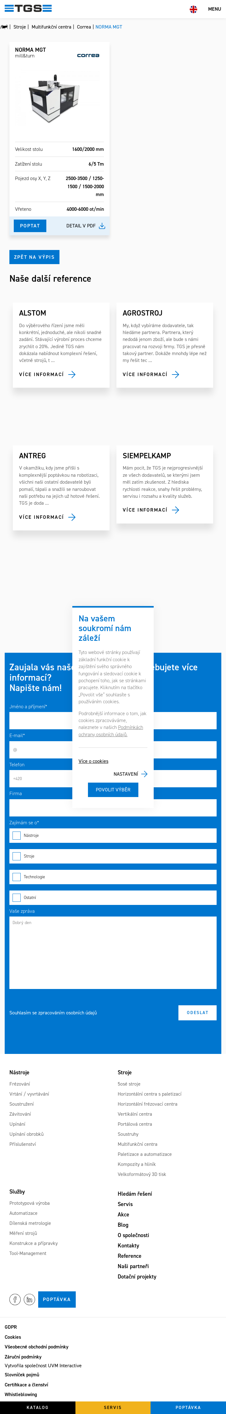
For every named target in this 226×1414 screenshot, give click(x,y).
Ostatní (113, 898)
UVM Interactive (65, 1365)
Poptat (30, 225)
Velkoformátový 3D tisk (142, 1174)
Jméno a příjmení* (28, 706)
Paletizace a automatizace (145, 1154)
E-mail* (17, 735)
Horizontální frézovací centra (147, 1104)
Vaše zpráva (22, 911)
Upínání (17, 1124)
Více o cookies (93, 761)
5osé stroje (129, 1084)
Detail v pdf (81, 225)
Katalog (38, 1408)
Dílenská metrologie (30, 1223)
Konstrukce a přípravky (33, 1243)
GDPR (11, 1327)
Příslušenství (22, 1144)
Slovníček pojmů (22, 1374)
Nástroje (113, 836)
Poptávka (57, 1299)
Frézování (19, 1084)
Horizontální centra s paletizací (150, 1094)
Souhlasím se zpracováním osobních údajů (53, 1012)
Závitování (20, 1114)
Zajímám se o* (24, 822)
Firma (15, 793)
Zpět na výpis (34, 257)
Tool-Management (27, 1253)
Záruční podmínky (23, 1356)
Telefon (16, 764)
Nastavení (126, 774)
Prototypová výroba (29, 1203)
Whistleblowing (21, 1394)
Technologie (113, 877)
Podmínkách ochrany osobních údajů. (111, 730)
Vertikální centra (135, 1114)
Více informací (41, 374)
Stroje (113, 856)
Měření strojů (23, 1233)
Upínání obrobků (26, 1134)
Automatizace (23, 1213)
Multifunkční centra (137, 1144)
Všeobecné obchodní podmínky (37, 1346)
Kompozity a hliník (137, 1164)
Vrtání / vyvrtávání (29, 1094)
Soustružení (21, 1104)
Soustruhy (128, 1134)
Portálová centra (135, 1124)
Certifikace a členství (26, 1384)
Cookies (13, 1337)
